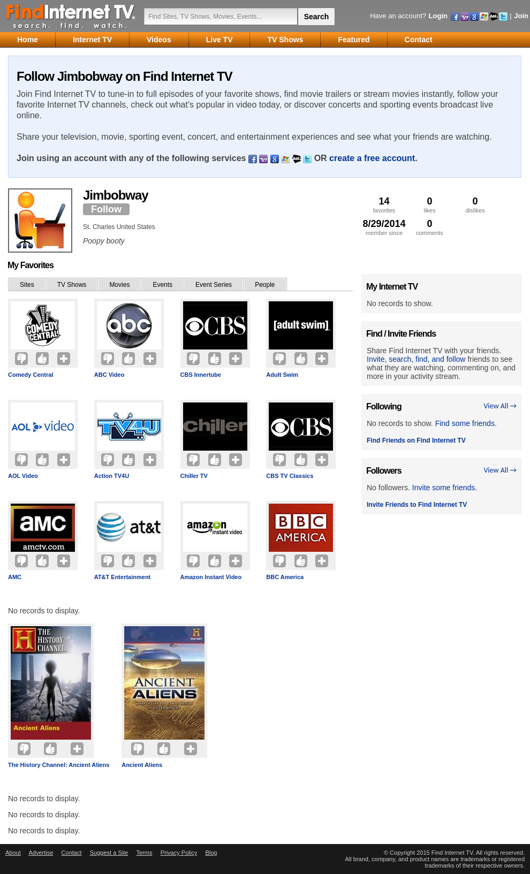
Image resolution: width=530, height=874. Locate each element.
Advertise (40, 852)
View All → (500, 406)
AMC (14, 577)
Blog (211, 852)
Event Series (213, 284)
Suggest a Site (109, 852)
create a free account (372, 158)
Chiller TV (194, 476)
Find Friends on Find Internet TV (416, 440)
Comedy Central (30, 374)
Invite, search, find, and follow (416, 359)
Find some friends (465, 423)
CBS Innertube (200, 374)
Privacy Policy (179, 852)
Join (521, 16)
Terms (144, 852)
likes (429, 205)
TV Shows (72, 284)
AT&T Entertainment (122, 577)
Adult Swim (282, 374)
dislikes (475, 205)
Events (162, 284)
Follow (106, 209)
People (265, 284)
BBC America (285, 577)
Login (438, 16)
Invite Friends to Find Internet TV (417, 504)
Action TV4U (111, 476)
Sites (27, 284)
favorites (384, 205)
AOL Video (23, 476)
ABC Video (109, 374)
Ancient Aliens (142, 765)
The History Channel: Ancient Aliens (58, 765)
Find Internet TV (71, 16)
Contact (72, 852)
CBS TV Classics (289, 476)
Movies (119, 284)
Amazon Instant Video (211, 577)
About (13, 852)
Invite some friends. (444, 487)
